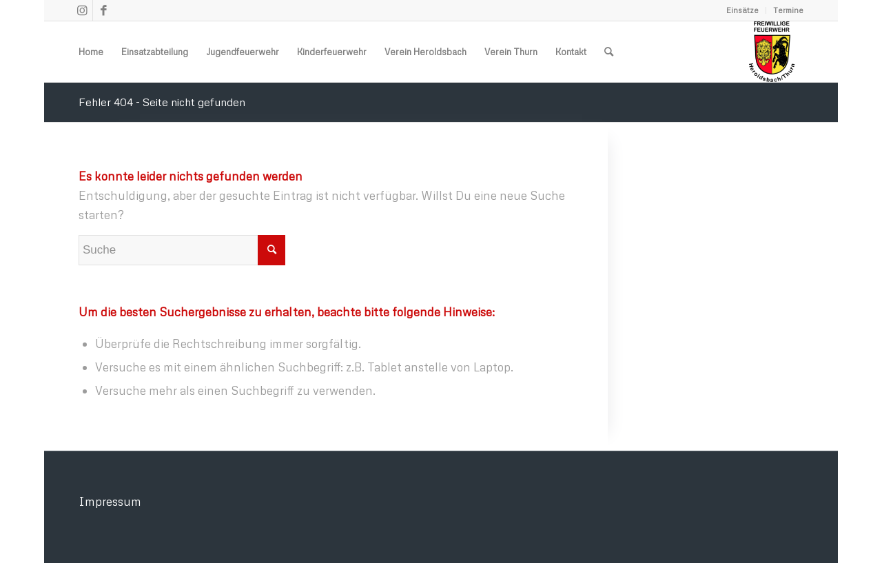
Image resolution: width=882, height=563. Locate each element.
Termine (788, 10)
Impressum (110, 501)
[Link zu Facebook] (103, 10)
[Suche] (608, 51)
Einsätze (742, 10)
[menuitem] (742, 10)
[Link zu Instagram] (82, 10)
